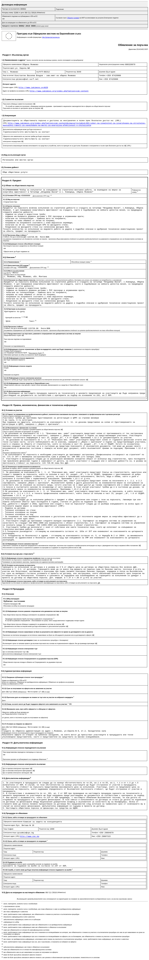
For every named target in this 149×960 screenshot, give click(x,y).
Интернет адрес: (12, 836)
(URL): (5, 123)
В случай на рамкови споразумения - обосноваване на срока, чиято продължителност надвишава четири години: (45, 620)
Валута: (43, 237)
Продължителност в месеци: (15, 714)
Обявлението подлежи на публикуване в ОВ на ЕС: (20, 16)
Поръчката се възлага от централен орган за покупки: (22, 108)
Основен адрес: (11, 87)
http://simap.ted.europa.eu (51, 37)
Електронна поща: (9, 79)
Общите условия (73, 18)
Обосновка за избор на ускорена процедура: (18, 606)
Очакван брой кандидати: (13, 351)
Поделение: (60, 9)
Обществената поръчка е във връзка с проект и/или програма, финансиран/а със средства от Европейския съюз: (43, 385)
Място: (4, 729)
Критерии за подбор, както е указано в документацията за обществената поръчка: (32, 429)
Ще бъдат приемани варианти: (14, 360)
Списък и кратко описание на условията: (17, 416)
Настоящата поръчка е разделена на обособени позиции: (23, 246)
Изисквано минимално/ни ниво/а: (15, 453)
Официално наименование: (12, 64)
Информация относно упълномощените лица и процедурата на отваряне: (28, 733)
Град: (5, 72)
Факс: (101, 79)
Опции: (6, 368)
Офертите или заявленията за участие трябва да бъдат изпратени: (26, 136)
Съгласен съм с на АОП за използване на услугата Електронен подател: (87, 18)
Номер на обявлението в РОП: (12, 684)
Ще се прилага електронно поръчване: (16, 768)
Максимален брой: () (36, 353)
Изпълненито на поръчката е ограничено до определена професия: (26, 560)
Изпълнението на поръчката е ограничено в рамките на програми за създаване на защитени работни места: (41, 547)
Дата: (4, 692)
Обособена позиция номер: (81, 262)
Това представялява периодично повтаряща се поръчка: (22, 752)
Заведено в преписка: (10, 26)
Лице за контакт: (9, 75)
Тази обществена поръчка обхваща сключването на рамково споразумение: (30, 615)
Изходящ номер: (8, 12)
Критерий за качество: (16, 317)
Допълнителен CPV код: (42, 196)
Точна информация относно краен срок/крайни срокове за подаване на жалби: (30, 864)
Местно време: (33, 692)
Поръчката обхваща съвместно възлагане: (18, 104)
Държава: (102, 72)
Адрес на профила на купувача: (16, 91)
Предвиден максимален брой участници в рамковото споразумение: (29, 619)
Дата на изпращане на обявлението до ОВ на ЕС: (19, 22)
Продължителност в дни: (12, 335)
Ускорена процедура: (10, 604)
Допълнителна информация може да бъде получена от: (22, 129)
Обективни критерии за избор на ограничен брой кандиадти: (25, 355)
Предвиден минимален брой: (17, 353)
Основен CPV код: (11, 267)
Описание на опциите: (11, 375)
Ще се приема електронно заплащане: (16, 773)
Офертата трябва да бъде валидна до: (15, 712)
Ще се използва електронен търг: (14, 652)
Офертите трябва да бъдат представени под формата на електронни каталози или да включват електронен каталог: (45, 379)
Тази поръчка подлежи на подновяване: (18, 339)
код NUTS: (40, 72)
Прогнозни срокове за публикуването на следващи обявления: (25, 759)
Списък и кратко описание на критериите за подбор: (21, 431)
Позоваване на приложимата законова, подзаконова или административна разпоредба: (32, 562)
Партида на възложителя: (11, 9)
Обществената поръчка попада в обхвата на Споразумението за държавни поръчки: (32, 662)
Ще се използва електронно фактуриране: (18, 770)
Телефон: (102, 75)
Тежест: (32, 321)
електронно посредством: (12, 141)
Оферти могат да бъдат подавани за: (17, 251)
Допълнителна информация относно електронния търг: (22, 654)
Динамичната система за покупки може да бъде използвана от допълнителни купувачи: (35, 626)
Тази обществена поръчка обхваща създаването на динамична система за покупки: (32, 624)
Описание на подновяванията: (14, 346)
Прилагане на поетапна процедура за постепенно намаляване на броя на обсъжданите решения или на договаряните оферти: (47, 635)
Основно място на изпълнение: (15, 274)
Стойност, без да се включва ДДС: (15, 237)
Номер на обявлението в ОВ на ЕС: (14, 680)
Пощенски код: (71, 72)
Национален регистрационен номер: (112, 64)
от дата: (22, 12)
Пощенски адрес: (9, 68)
